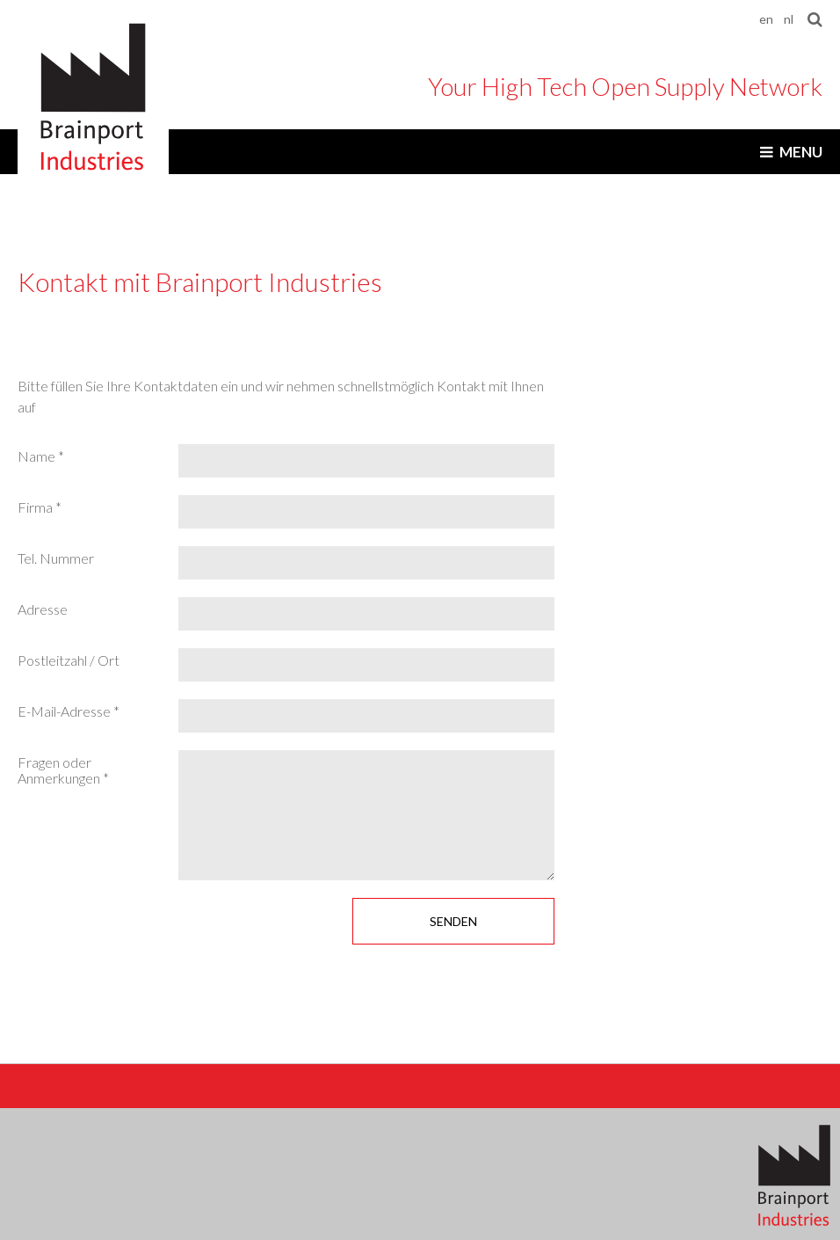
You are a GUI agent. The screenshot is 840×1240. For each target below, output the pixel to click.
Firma (36, 507)
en (766, 18)
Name (38, 456)
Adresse (43, 609)
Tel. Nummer (56, 558)
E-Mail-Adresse (65, 711)
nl (788, 18)
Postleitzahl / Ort (68, 660)
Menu (800, 151)
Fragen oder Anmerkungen (60, 770)
